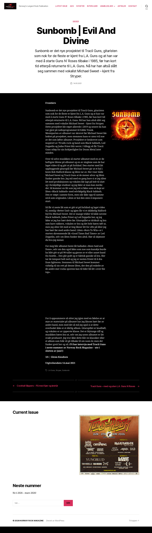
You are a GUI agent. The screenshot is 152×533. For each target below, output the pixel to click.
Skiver (76, 28)
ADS (83, 8)
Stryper (59, 377)
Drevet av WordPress (56, 527)
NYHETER (91, 8)
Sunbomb (66, 377)
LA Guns (51, 377)
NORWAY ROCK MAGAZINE (32, 527)
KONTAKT (132, 11)
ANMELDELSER (117, 8)
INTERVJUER (103, 8)
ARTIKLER (133, 8)
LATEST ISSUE (72, 8)
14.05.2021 (77, 90)
